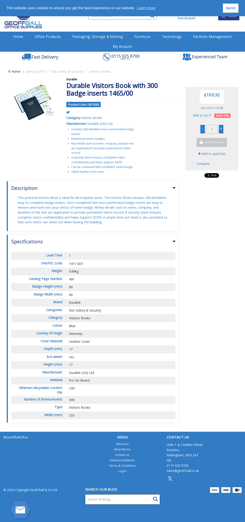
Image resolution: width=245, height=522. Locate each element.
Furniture (142, 36)
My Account (122, 46)
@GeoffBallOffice (15, 437)
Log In (122, 471)
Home (18, 36)
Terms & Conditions (122, 466)
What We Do (122, 449)
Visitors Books (100, 71)
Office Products (47, 36)
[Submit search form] (156, 498)
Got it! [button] (230, 8)
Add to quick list (212, 153)
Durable (71, 79)
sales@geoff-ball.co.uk (183, 470)
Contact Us (122, 455)
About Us (122, 444)
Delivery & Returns (122, 460)
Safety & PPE (35, 71)
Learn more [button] (146, 8)
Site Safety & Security (67, 71)
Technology (172, 36)
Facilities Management (212, 36)
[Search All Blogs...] (122, 499)
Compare (199, 164)
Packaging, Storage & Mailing (97, 36)
